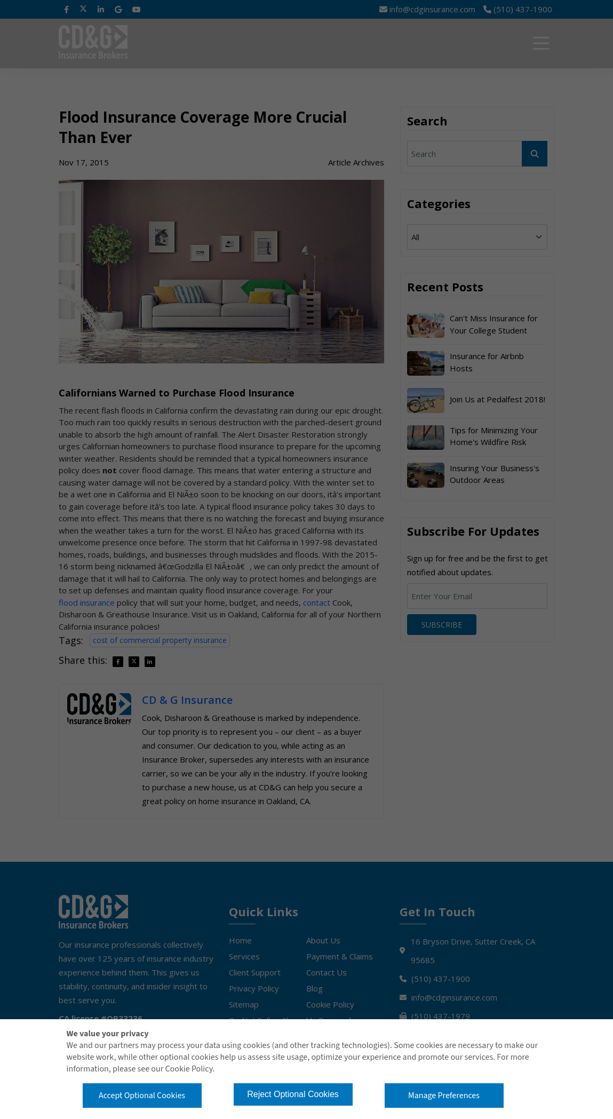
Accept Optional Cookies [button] (142, 1095)
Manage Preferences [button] (444, 1095)
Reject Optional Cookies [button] (293, 1094)
